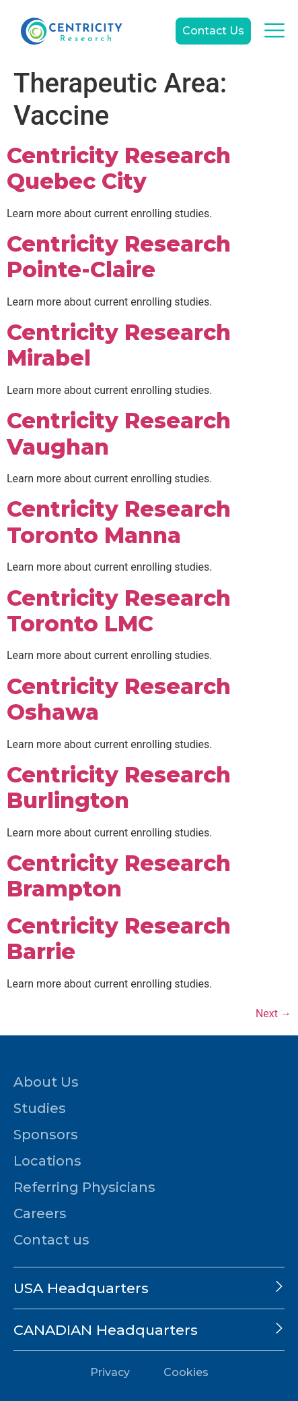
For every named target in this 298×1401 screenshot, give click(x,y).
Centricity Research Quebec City (119, 168)
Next (273, 1013)
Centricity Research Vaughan (119, 433)
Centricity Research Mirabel (119, 345)
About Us (46, 1082)
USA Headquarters (81, 1288)
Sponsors (45, 1134)
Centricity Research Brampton (119, 876)
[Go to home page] (70, 31)
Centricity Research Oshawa (119, 699)
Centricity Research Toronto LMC (119, 611)
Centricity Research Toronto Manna (119, 522)
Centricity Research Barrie (119, 939)
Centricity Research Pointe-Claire (119, 257)
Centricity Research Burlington (119, 787)
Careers (40, 1213)
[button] (149, 1288)
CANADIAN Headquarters (105, 1329)
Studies (39, 1108)
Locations (47, 1161)
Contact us (51, 1240)
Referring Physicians (84, 1187)
